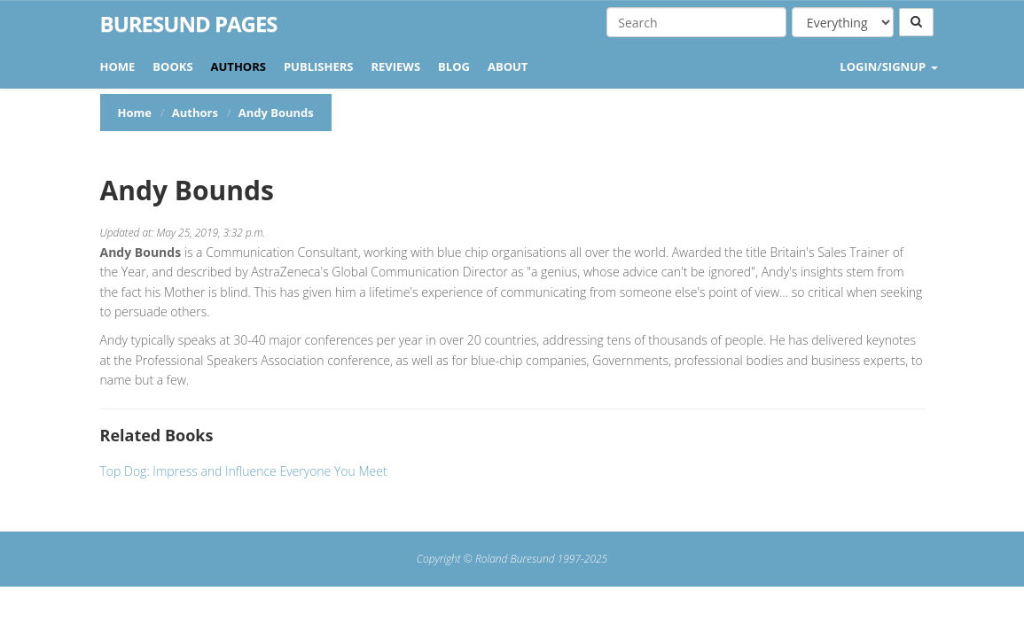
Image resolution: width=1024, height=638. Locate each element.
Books (172, 66)
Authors (238, 66)
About (508, 66)
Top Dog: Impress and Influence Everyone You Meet (243, 471)
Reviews (395, 66)
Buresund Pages (188, 24)
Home (118, 66)
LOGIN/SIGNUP (888, 66)
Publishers (319, 66)
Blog (454, 66)
